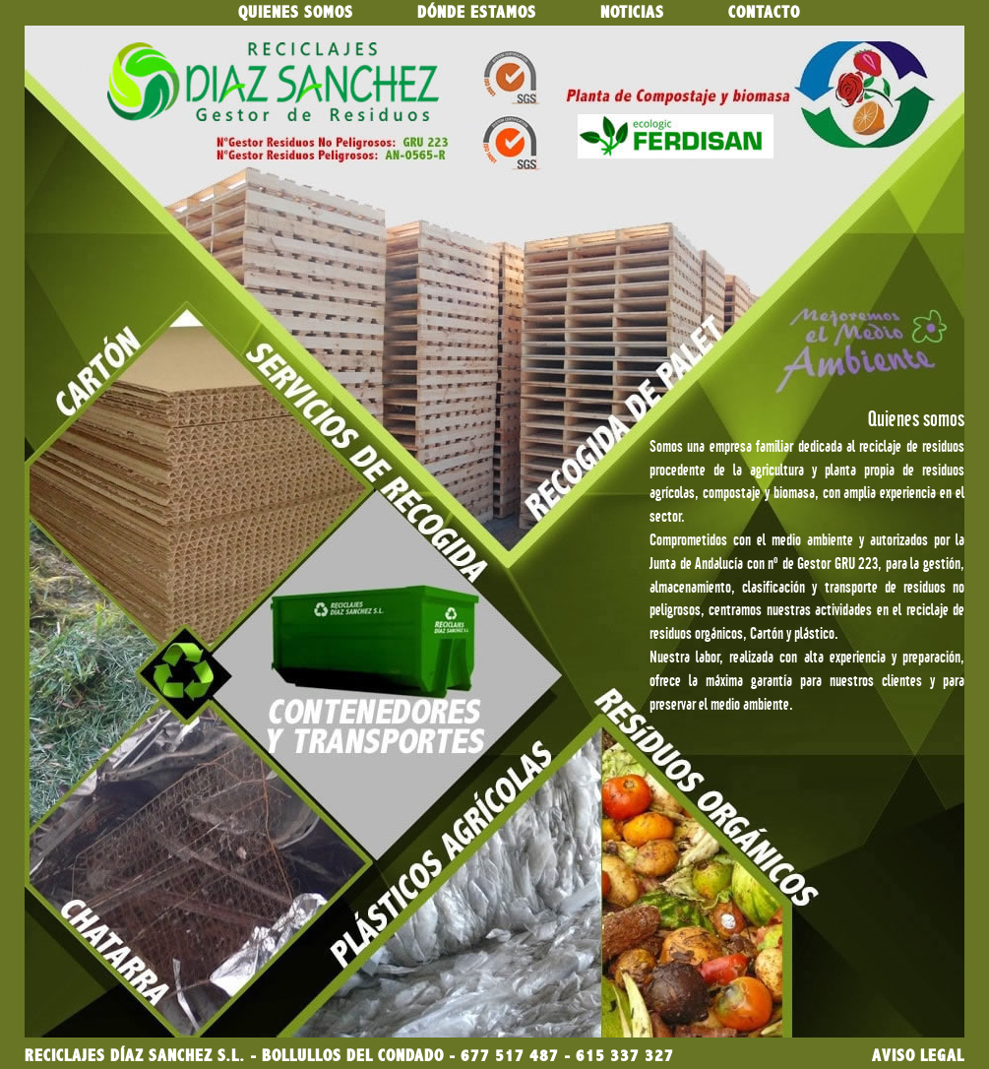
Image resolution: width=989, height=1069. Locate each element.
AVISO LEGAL (918, 1056)
